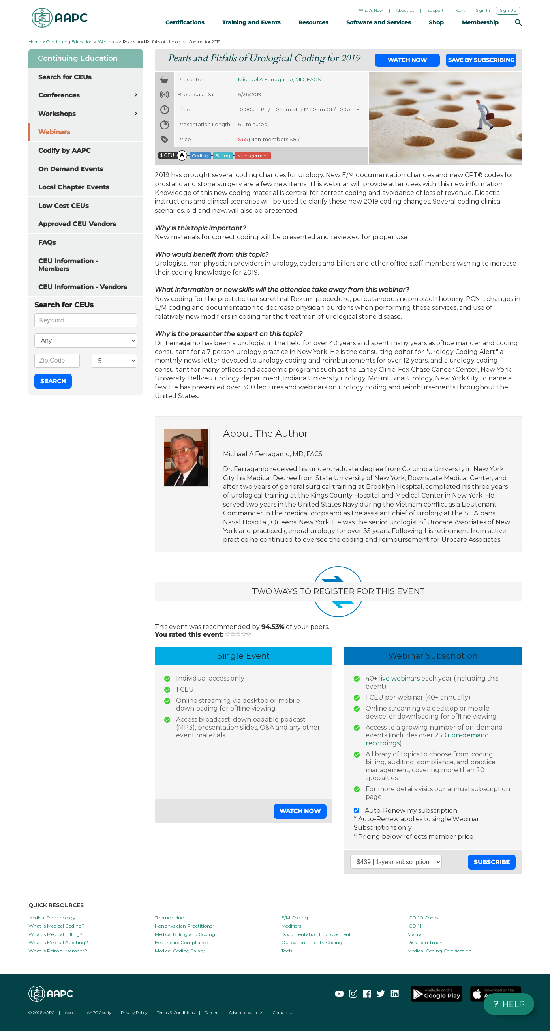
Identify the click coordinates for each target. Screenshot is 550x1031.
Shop (439, 22)
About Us (405, 10)
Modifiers (291, 926)
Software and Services (380, 22)
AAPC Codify (99, 1012)
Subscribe (492, 862)
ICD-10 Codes (422, 918)
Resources (315, 22)
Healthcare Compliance (181, 942)
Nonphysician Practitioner (184, 926)
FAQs (47, 242)
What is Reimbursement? (57, 951)
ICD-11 (414, 926)
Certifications (187, 22)
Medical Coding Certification (439, 951)
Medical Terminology (51, 918)
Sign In (483, 10)
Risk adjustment (426, 942)
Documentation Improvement (316, 934)
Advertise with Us (246, 1012)
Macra (414, 934)
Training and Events (253, 22)
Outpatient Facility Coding (311, 942)
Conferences (59, 95)
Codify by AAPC (64, 150)
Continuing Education (69, 42)
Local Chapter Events (73, 187)
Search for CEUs (65, 77)
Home (34, 42)
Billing (223, 156)
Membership (482, 22)
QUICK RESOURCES (56, 905)
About (71, 1012)
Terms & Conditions (176, 1012)
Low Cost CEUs (63, 206)
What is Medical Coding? (56, 926)
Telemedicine (169, 918)
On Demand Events (70, 169)
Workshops (57, 114)
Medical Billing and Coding (185, 934)
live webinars (399, 678)
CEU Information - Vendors (82, 287)
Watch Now (407, 60)
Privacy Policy (134, 1012)
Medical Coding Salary (180, 951)
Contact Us (283, 1012)
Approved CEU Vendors (77, 224)
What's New (371, 10)
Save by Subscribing (481, 60)
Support (435, 10)
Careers (212, 1012)
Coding (200, 156)
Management (252, 156)
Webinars (108, 42)
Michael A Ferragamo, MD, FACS (279, 79)
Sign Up (508, 10)
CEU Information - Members (68, 265)
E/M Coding (294, 918)
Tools (286, 951)
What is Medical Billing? (55, 934)
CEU (167, 155)
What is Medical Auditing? (58, 942)
